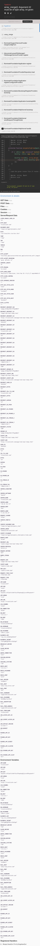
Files (2, 206)
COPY (7, 17)
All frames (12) (27, 21)
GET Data (4, 200)
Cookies (4, 209)
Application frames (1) (14, 21)
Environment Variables (10, 760)
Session (4, 212)
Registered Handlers (9, 941)
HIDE (12, 17)
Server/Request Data (9, 215)
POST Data (5, 203)
